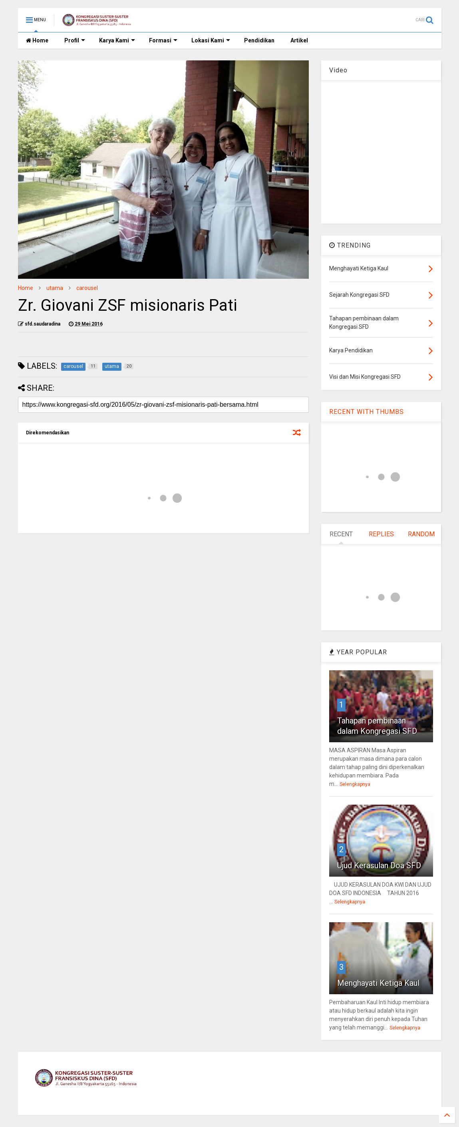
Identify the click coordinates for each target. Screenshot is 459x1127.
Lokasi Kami (210, 40)
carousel (87, 288)
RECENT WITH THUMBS (366, 412)
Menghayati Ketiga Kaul (378, 983)
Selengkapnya (355, 784)
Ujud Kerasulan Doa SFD (379, 865)
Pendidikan (259, 40)
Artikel (299, 40)
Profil (74, 40)
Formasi (163, 40)
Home (37, 40)
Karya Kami (117, 40)
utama (54, 288)
